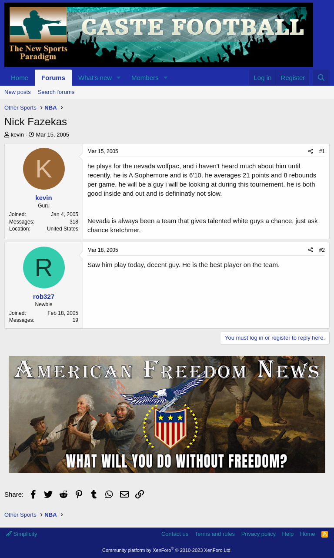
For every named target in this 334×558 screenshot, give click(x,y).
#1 (322, 151)
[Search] (321, 78)
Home (19, 77)
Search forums (56, 92)
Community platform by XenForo (167, 550)
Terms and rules (215, 534)
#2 (322, 250)
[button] (119, 78)
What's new (95, 77)
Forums (53, 77)
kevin (17, 134)
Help (288, 534)
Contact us (174, 534)
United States (62, 229)
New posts (17, 92)
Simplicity (21, 534)
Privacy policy (258, 534)
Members (145, 77)
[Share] (310, 152)
